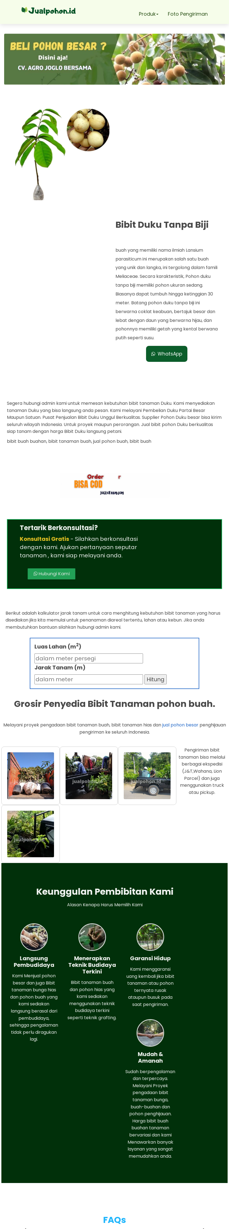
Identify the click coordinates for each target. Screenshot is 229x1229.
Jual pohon (121, 1222)
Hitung (156, 551)
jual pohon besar (180, 597)
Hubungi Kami (126, 426)
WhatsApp (168, 246)
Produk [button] (148, 13)
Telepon (30, 1186)
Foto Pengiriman (188, 13)
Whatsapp (34, 1170)
